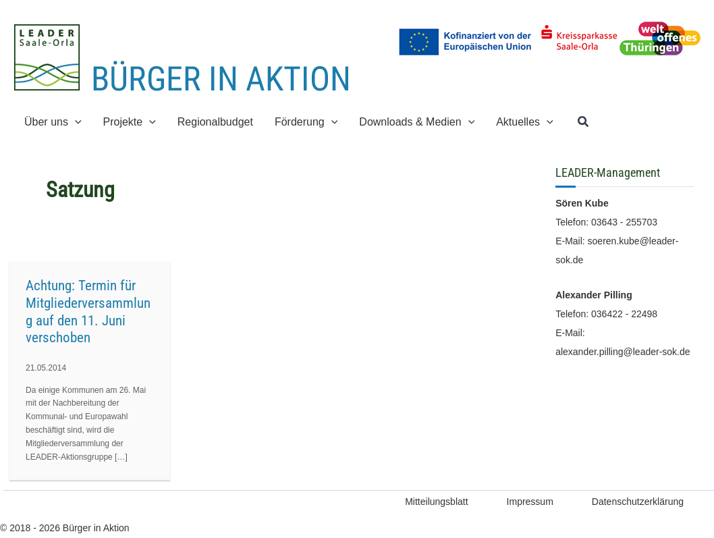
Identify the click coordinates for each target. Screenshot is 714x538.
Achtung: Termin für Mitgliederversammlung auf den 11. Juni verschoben (88, 311)
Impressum (530, 501)
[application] (75, 121)
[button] (584, 122)
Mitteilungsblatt (436, 501)
